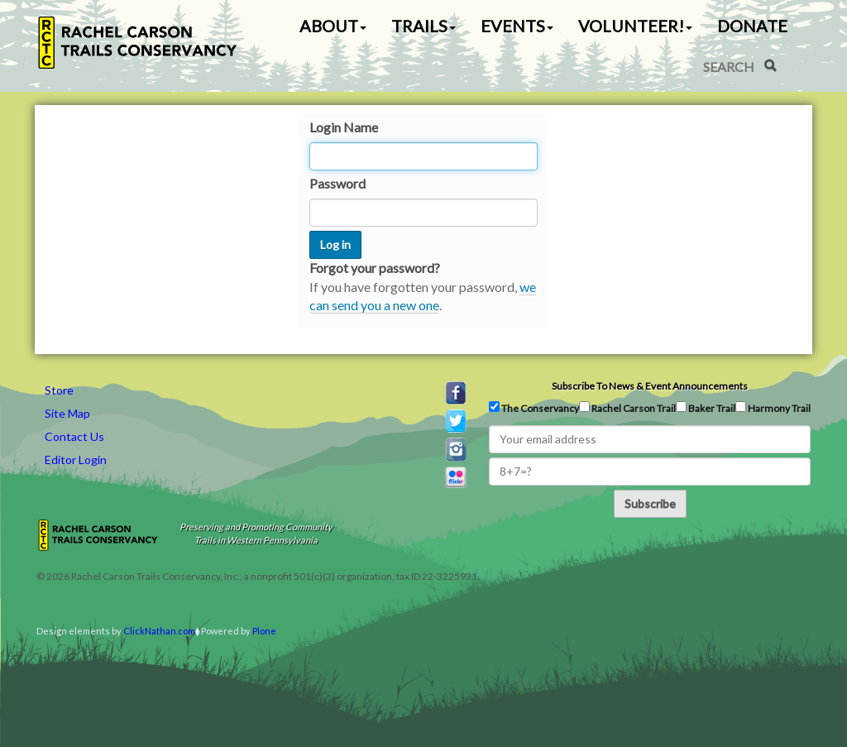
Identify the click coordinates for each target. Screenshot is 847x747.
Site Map (67, 413)
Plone (264, 630)
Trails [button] (423, 26)
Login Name (343, 127)
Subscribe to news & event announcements (650, 386)
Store (59, 390)
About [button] (332, 26)
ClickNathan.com (159, 630)
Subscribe (650, 503)
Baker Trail (705, 407)
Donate (752, 26)
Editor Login (76, 460)
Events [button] (517, 26)
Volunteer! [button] (635, 26)
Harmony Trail (773, 407)
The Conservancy (534, 407)
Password (337, 183)
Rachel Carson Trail (627, 407)
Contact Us (74, 436)
